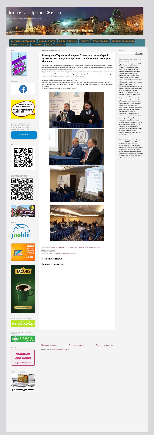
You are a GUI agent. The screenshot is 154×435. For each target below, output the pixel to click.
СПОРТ (49, 45)
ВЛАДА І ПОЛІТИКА (100, 41)
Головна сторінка (76, 345)
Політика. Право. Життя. (34, 12)
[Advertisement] (77, 337)
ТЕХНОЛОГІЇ (37, 45)
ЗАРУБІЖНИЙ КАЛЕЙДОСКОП (23, 41)
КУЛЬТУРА (85, 41)
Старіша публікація (104, 345)
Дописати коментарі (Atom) (60, 349)
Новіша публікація (49, 345)
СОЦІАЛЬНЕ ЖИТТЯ (47, 41)
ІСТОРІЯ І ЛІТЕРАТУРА (20, 45)
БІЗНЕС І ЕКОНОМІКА (68, 41)
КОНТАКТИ (60, 45)
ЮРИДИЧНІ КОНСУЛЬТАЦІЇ (123, 41)
